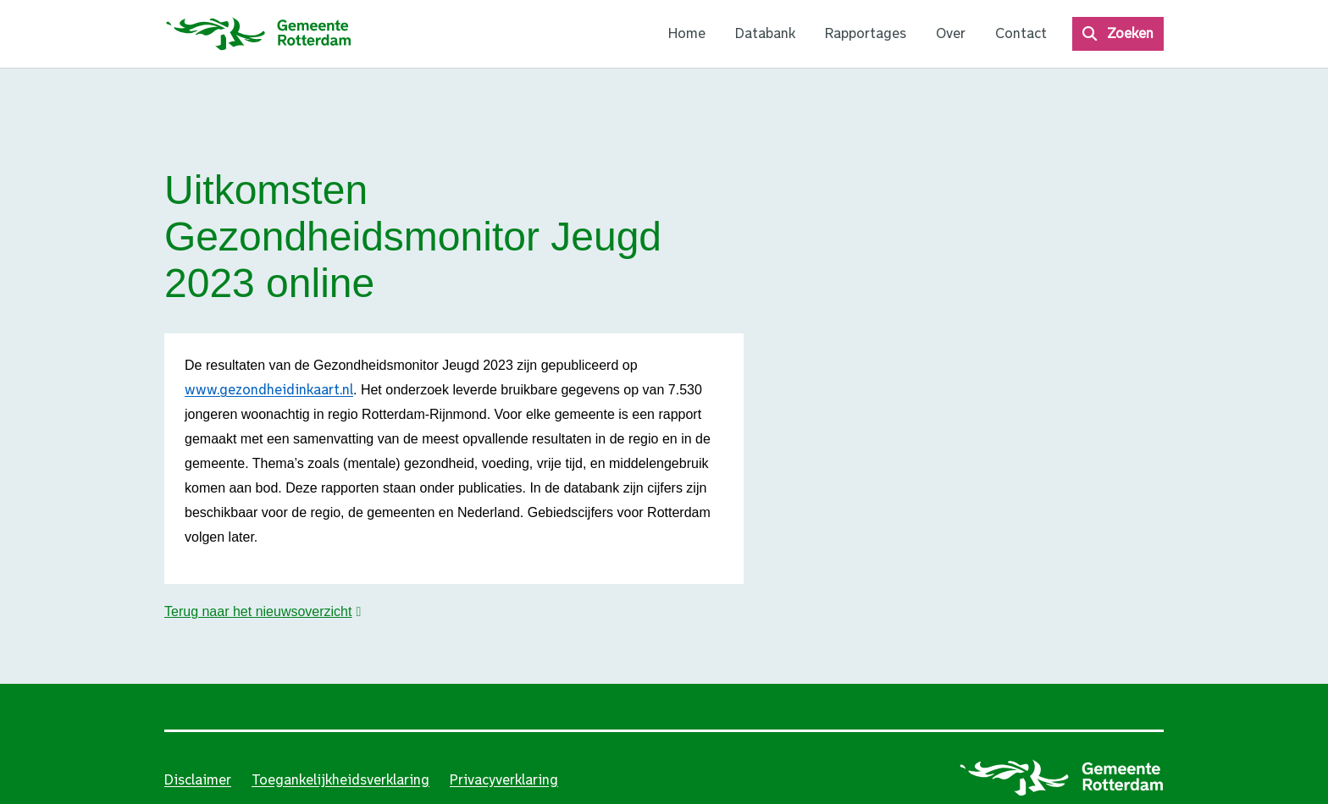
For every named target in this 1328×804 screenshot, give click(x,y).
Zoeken (1130, 33)
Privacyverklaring (504, 780)
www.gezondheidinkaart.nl (269, 390)
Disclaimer (197, 780)
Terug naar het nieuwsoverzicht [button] (257, 611)
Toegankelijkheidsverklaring (340, 780)
